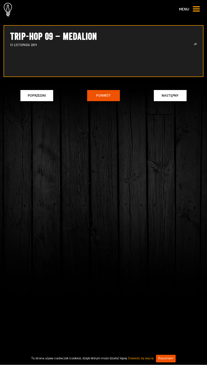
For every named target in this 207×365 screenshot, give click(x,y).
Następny (170, 96)
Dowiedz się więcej (141, 358)
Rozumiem (165, 358)
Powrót (103, 96)
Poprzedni (37, 96)
